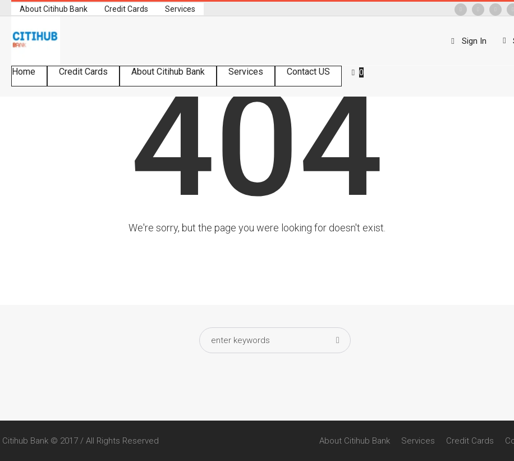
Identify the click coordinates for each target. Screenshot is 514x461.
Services (418, 441)
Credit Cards (470, 441)
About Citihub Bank (354, 441)
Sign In (474, 41)
